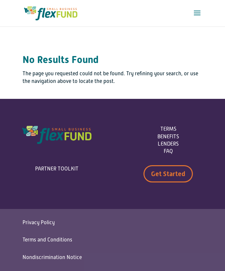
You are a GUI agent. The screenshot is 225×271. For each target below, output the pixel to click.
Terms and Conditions (47, 240)
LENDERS (168, 144)
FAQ (168, 151)
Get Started (168, 174)
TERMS (168, 129)
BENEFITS (168, 137)
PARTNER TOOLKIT (57, 169)
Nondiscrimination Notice (52, 257)
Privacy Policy (39, 223)
